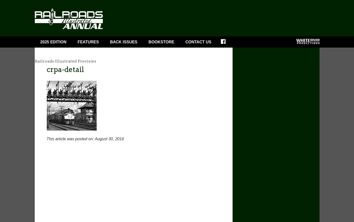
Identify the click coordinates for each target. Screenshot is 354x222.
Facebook (226, 43)
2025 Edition (53, 42)
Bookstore (161, 42)
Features (88, 42)
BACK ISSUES (123, 42)
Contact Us (198, 42)
